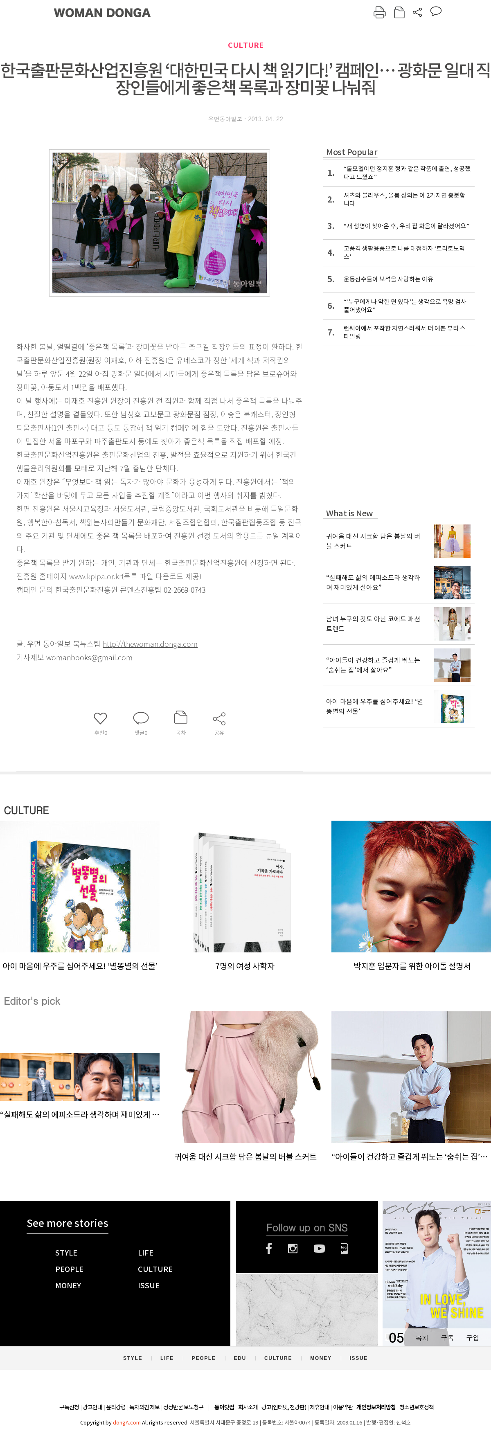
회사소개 (248, 1407)
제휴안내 (319, 1407)
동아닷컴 (224, 1407)
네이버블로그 (344, 1248)
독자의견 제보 (144, 1407)
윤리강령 (116, 1407)
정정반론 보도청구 (183, 1407)
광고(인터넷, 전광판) (283, 1407)
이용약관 (343, 1407)
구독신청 (69, 1407)
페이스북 (269, 1248)
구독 (447, 1337)
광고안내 (92, 1407)
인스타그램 (292, 1248)
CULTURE (246, 45)
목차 (421, 1337)
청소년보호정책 (416, 1407)
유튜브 (319, 1248)
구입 (472, 1337)
